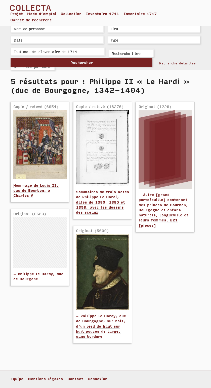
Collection (71, 13)
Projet (16, 13)
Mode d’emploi (41, 13)
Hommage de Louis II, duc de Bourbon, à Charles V (36, 190)
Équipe (17, 378)
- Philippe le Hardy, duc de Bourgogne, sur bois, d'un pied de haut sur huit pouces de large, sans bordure (101, 326)
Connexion (97, 378)
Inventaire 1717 (140, 13)
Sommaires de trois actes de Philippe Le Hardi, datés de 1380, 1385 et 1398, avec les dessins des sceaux (102, 201)
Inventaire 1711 (102, 13)
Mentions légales (45, 378)
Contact (75, 378)
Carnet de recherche (31, 20)
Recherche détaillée (177, 63)
